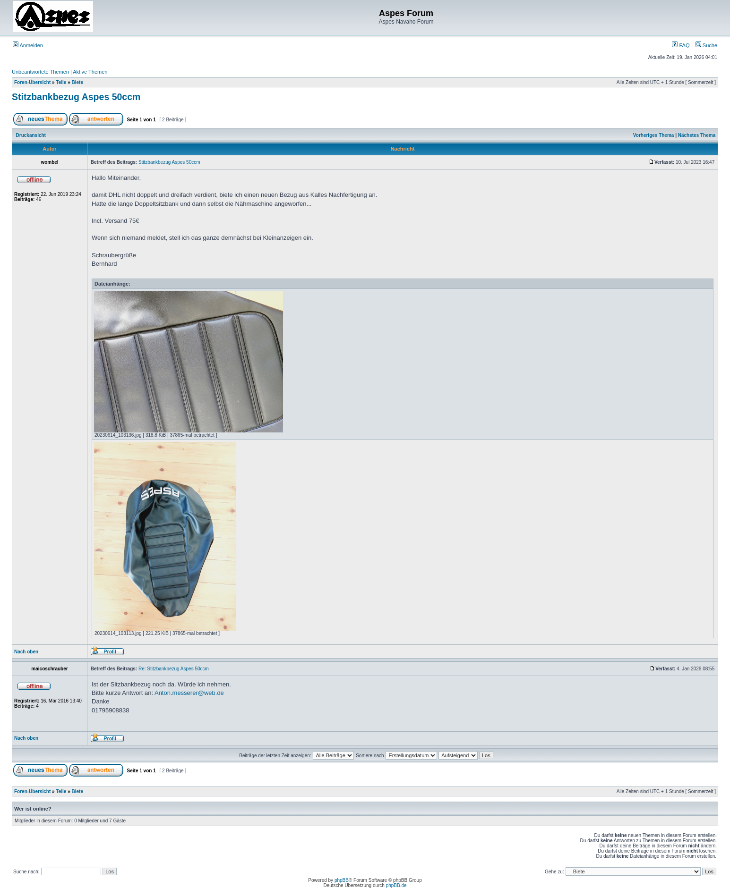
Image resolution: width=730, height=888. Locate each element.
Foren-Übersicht (32, 82)
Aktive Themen (90, 72)
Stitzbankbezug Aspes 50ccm (76, 97)
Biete (77, 82)
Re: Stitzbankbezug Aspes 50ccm (173, 668)
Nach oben (26, 651)
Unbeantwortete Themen (40, 72)
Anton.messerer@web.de (189, 692)
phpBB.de (396, 885)
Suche (706, 45)
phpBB (342, 880)
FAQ (680, 45)
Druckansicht (31, 135)
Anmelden (28, 45)
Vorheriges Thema (653, 135)
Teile (61, 82)
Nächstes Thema (696, 135)
